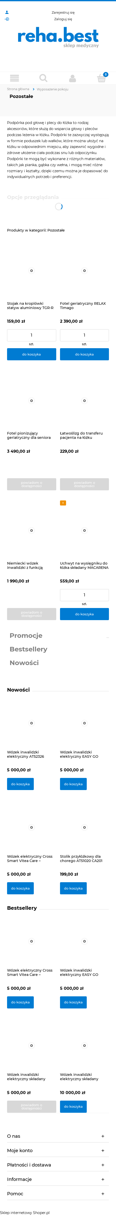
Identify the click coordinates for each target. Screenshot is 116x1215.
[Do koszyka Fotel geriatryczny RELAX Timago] (84, 354)
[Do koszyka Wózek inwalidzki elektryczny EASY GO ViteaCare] (73, 784)
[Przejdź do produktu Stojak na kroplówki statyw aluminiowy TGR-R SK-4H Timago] (31, 270)
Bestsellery (28, 649)
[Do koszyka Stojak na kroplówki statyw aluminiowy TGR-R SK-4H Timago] (31, 354)
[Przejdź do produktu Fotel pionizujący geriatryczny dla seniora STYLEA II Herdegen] (31, 400)
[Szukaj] (43, 78)
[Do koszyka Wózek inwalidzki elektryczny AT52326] (20, 784)
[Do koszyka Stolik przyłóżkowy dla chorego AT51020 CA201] (73, 888)
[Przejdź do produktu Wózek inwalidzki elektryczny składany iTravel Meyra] (84, 1052)
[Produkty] (14, 78)
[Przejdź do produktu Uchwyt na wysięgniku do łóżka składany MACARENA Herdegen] (84, 530)
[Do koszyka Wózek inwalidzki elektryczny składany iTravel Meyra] (73, 1107)
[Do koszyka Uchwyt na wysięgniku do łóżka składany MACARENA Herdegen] (84, 614)
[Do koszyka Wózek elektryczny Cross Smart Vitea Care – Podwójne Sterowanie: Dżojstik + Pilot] (20, 888)
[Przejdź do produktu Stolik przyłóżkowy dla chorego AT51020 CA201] (84, 834)
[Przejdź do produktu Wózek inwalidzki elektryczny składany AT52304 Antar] (31, 1052)
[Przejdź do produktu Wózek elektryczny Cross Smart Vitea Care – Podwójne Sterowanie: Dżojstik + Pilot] (31, 834)
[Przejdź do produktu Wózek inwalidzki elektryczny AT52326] (31, 729)
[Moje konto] (72, 78)
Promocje (26, 635)
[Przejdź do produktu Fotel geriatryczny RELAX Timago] (84, 270)
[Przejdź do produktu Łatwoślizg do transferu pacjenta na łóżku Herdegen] (84, 400)
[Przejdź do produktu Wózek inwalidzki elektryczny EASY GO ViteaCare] (84, 729)
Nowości (24, 663)
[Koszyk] (101, 78)
